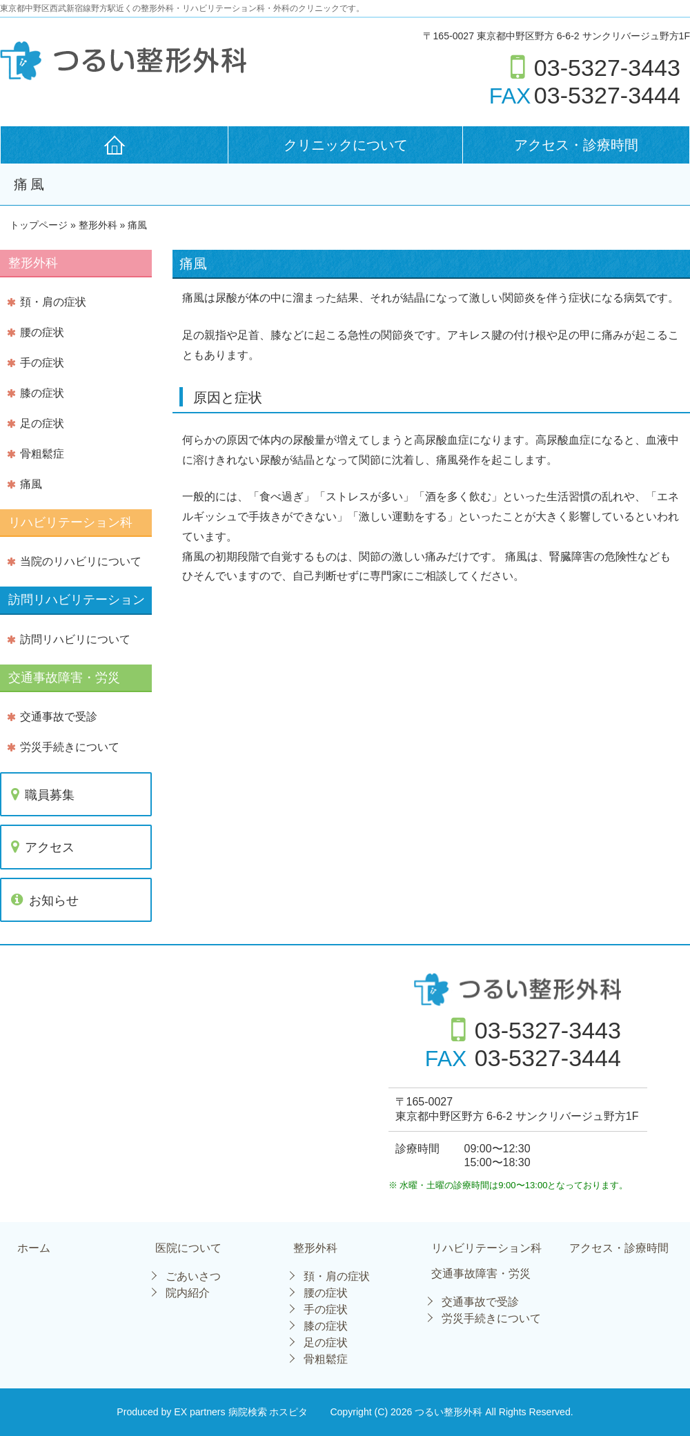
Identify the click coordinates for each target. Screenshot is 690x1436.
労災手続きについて (69, 747)
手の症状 (42, 362)
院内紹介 (188, 1293)
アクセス (50, 847)
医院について (188, 1248)
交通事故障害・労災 (481, 1273)
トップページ (39, 224)
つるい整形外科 (450, 1411)
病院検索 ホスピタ (268, 1411)
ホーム (33, 1248)
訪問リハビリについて (75, 639)
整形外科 (315, 1248)
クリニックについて (346, 145)
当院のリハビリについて (80, 561)
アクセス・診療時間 (576, 145)
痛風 (31, 484)
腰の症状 (42, 332)
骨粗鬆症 (42, 454)
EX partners (199, 1411)
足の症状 (42, 423)
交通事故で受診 (58, 716)
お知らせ (54, 900)
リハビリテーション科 (486, 1248)
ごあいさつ (193, 1276)
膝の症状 (42, 393)
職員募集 (50, 795)
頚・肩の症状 (53, 302)
